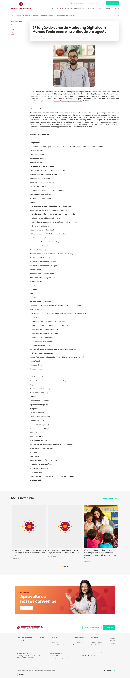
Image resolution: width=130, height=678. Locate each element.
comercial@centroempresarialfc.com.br (61, 658)
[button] (53, 8)
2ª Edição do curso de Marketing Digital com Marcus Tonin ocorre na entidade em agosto (49, 15)
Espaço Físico (55, 642)
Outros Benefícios (96, 645)
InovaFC (41, 640)
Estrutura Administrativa (59, 645)
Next (120, 536)
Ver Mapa (31, 657)
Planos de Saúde (95, 640)
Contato (116, 8)
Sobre (53, 640)
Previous (10, 536)
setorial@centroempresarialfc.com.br (68, 101)
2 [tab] (64, 566)
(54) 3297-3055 (21, 657)
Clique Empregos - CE (95, 3)
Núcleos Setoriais (78, 645)
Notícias (108, 8)
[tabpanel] (29, 532)
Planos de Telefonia (96, 642)
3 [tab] (65, 566)
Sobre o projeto (21, 640)
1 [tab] (62, 566)
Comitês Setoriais (78, 642)
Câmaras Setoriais (78, 640)
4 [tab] (67, 566)
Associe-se (112, 3)
